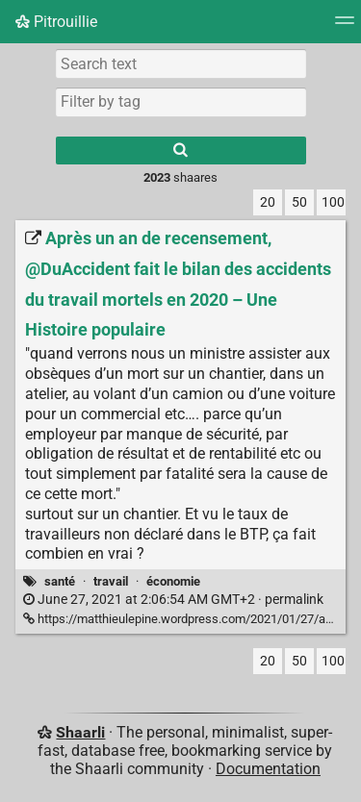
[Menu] (344, 26)
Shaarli (80, 732)
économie (173, 581)
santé (59, 581)
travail (110, 581)
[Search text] (181, 63)
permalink (173, 599)
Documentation (268, 769)
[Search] (181, 150)
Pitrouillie (56, 22)
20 (267, 202)
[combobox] (181, 102)
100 (333, 202)
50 (299, 202)
